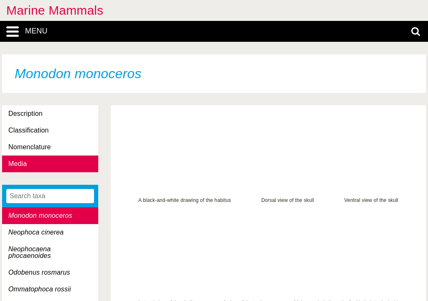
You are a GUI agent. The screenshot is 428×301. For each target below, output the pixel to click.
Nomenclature (29, 146)
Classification (28, 130)
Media (17, 163)
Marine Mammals (54, 10)
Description (25, 113)
